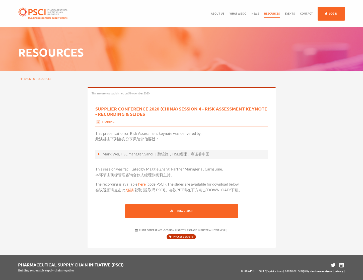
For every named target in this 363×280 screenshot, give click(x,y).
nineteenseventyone (321, 270)
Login (333, 14)
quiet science (275, 270)
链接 (130, 190)
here (142, 184)
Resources (272, 14)
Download (185, 211)
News (255, 14)
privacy (339, 270)
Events (290, 14)
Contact (306, 14)
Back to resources (36, 79)
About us (218, 14)
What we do (238, 14)
